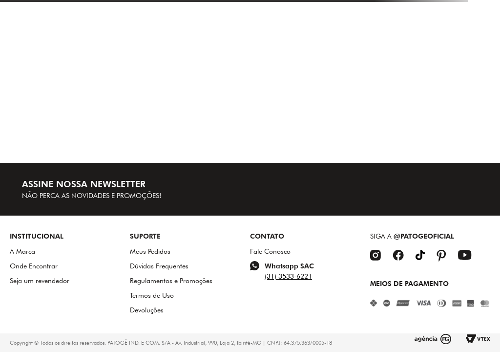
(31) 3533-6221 (288, 276)
